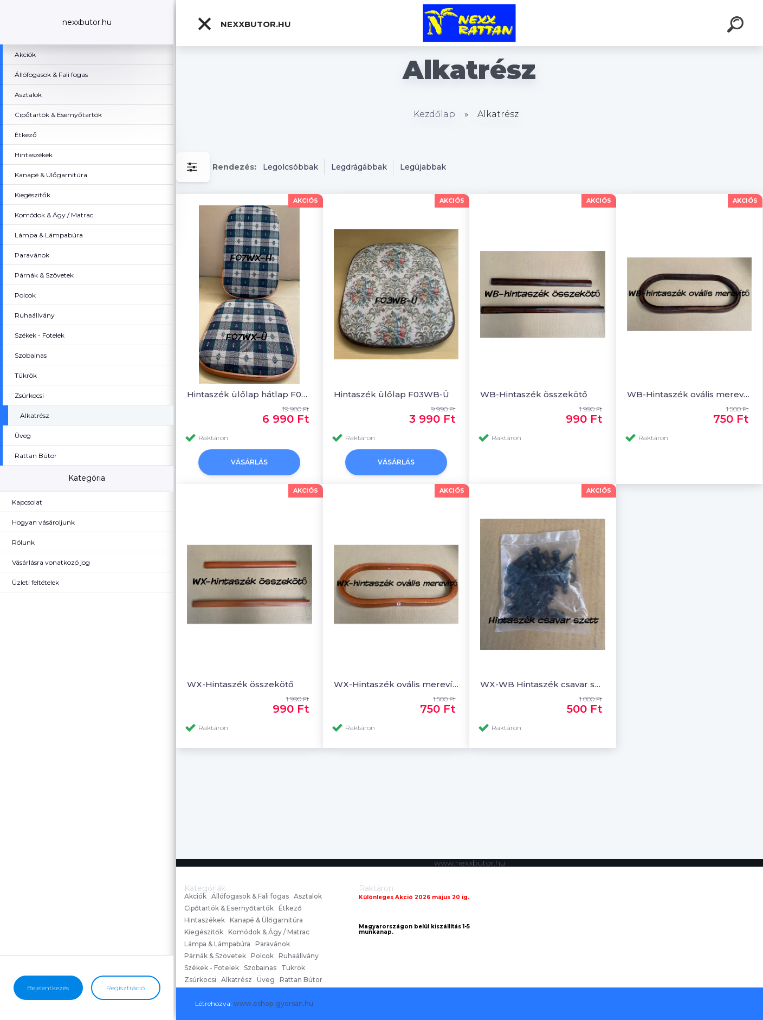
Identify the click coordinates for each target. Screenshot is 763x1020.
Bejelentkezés (48, 988)
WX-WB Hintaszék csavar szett (542, 684)
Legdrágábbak (359, 167)
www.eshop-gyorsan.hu (273, 1003)
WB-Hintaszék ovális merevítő (689, 394)
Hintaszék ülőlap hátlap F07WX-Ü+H (249, 394)
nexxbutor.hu (244, 23)
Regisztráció (125, 988)
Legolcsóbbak (290, 167)
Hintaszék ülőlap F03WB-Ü (392, 394)
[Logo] (469, 23)
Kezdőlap (434, 114)
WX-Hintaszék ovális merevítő (396, 684)
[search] (737, 26)
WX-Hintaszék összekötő (240, 684)
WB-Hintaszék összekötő (533, 394)
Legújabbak (423, 167)
